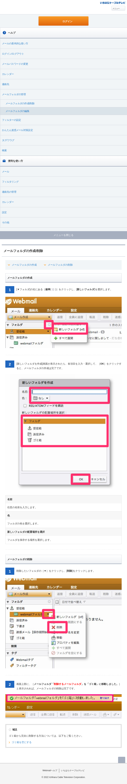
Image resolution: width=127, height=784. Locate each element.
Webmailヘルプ (49, 770)
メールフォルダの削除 (60, 264)
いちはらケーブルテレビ (73, 770)
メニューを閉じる (63, 235)
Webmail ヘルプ (20, 7)
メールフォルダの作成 (24, 264)
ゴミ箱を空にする (22, 742)
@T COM (112, 2)
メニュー (116, 8)
